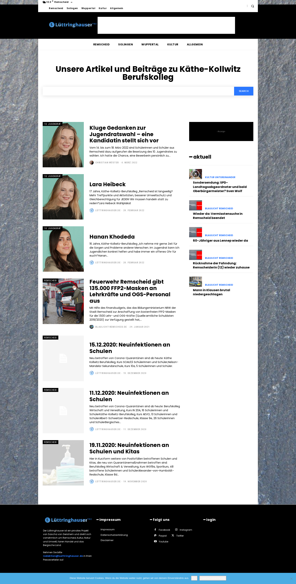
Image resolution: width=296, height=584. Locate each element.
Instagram (186, 529)
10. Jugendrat (52, 124)
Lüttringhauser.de (108, 210)
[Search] (243, 91)
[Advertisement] (166, 25)
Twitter (180, 535)
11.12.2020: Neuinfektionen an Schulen (129, 396)
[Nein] (291, 578)
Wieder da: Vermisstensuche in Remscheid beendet (218, 216)
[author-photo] (92, 163)
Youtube (163, 541)
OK (194, 578)
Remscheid (50, 280)
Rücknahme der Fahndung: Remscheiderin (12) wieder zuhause (221, 265)
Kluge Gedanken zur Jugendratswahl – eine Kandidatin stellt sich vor (124, 134)
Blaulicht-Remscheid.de (111, 326)
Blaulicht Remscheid (219, 208)
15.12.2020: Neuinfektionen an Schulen (129, 348)
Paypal (163, 535)
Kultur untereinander (220, 177)
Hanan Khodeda (112, 236)
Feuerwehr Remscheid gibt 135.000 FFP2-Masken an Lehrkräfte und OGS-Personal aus (129, 291)
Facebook (164, 529)
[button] (252, 6)
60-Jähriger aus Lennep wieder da (220, 240)
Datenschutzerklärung (213, 578)
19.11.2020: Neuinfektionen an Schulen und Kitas (129, 448)
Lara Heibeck (107, 184)
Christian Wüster (107, 162)
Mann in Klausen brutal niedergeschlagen (211, 292)
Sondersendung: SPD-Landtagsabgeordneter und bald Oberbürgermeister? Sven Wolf (220, 186)
